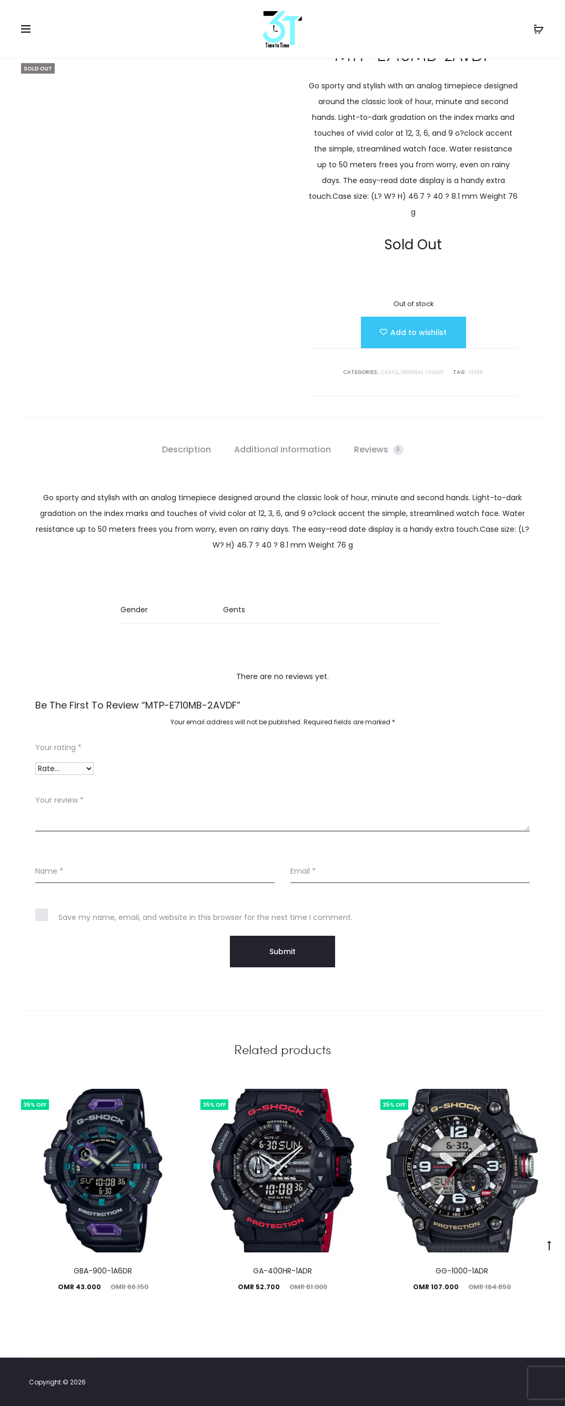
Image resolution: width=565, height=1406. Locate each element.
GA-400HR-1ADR (282, 1271)
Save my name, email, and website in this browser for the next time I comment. (205, 917)
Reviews (378, 449)
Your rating (58, 747)
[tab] (186, 450)
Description (186, 449)
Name (49, 871)
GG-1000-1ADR (462, 1271)
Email (303, 871)
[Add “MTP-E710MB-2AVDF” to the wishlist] (413, 332)
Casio (389, 372)
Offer (475, 372)
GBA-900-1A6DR (103, 1271)
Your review (59, 800)
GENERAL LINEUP (421, 372)
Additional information (282, 449)
